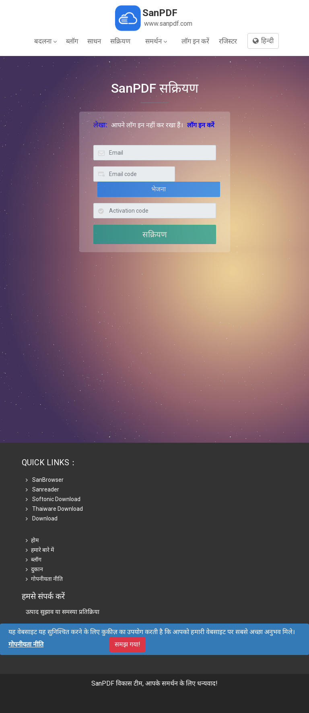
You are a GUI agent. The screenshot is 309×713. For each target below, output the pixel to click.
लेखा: (100, 125)
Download (42, 518)
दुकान (34, 569)
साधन (94, 41)
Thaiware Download (54, 509)
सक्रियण (120, 41)
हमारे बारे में (40, 550)
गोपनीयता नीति (44, 579)
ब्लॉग (72, 41)
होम (32, 540)
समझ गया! (127, 644)
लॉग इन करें (195, 41)
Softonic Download (53, 499)
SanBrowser (45, 480)
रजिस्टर (228, 41)
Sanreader (42, 489)
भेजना (158, 189)
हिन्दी (263, 41)
